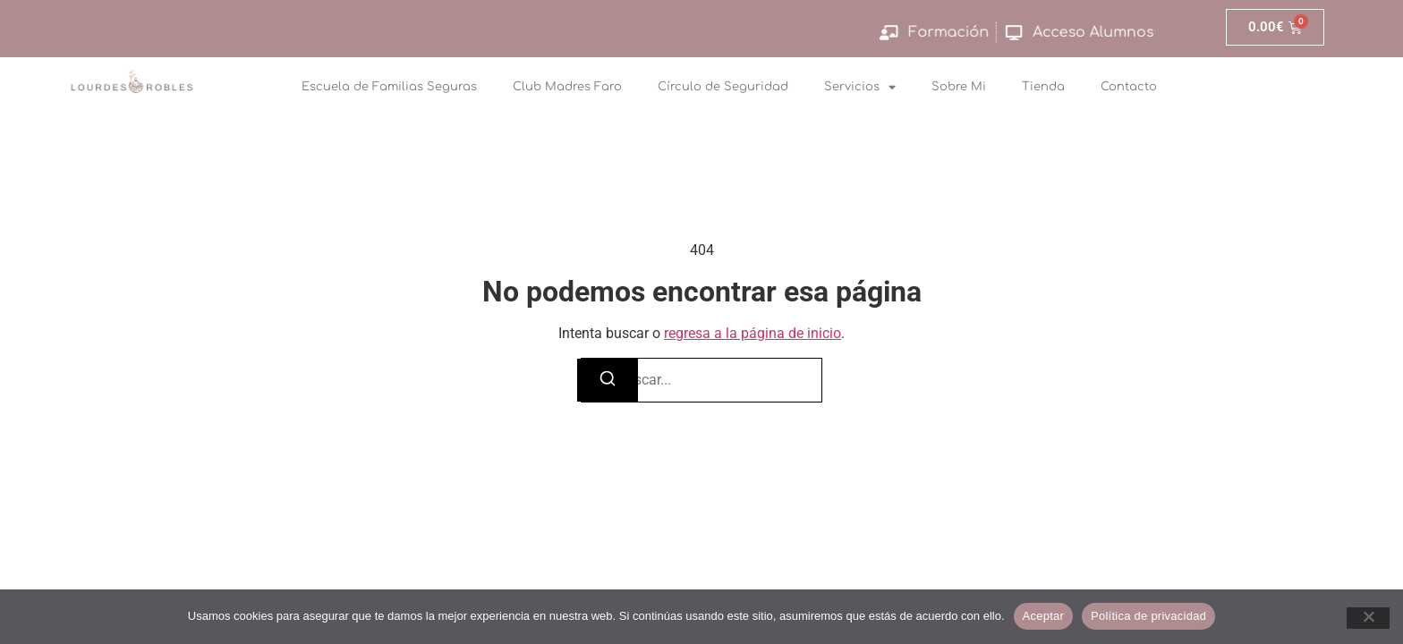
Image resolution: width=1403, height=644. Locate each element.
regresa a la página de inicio (752, 333)
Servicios (860, 87)
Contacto (1129, 86)
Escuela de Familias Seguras (389, 86)
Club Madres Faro (567, 86)
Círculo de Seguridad (723, 86)
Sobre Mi (958, 86)
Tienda (1043, 86)
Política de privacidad (1148, 616)
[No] (1368, 618)
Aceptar (1044, 616)
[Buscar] (607, 380)
